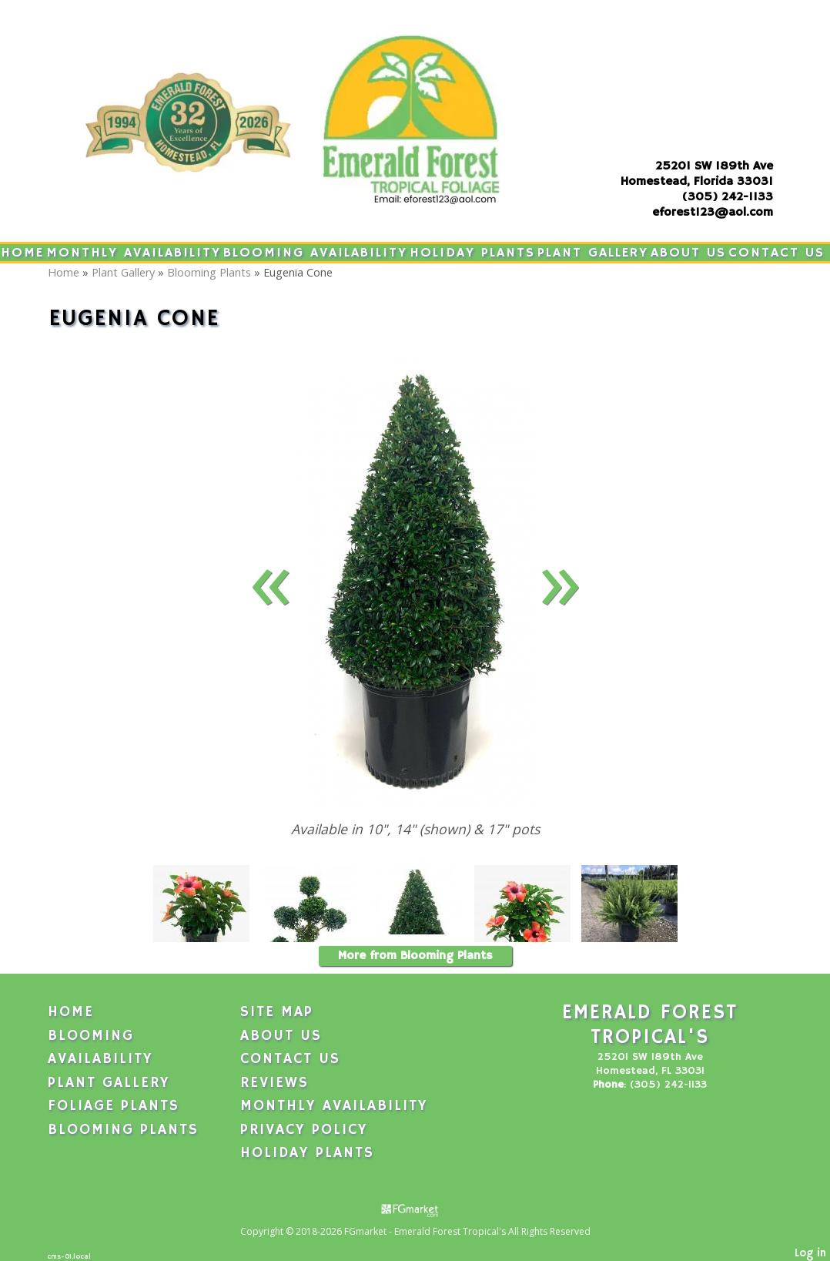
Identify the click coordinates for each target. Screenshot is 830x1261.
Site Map (276, 1012)
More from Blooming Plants (415, 956)
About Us (688, 252)
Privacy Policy (304, 1130)
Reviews (274, 1083)
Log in (810, 1253)
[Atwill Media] (415, 1209)
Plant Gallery (592, 252)
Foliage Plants (113, 1106)
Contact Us (776, 252)
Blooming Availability (315, 252)
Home (22, 252)
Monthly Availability (133, 252)
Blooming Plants (209, 272)
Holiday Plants (472, 252)
